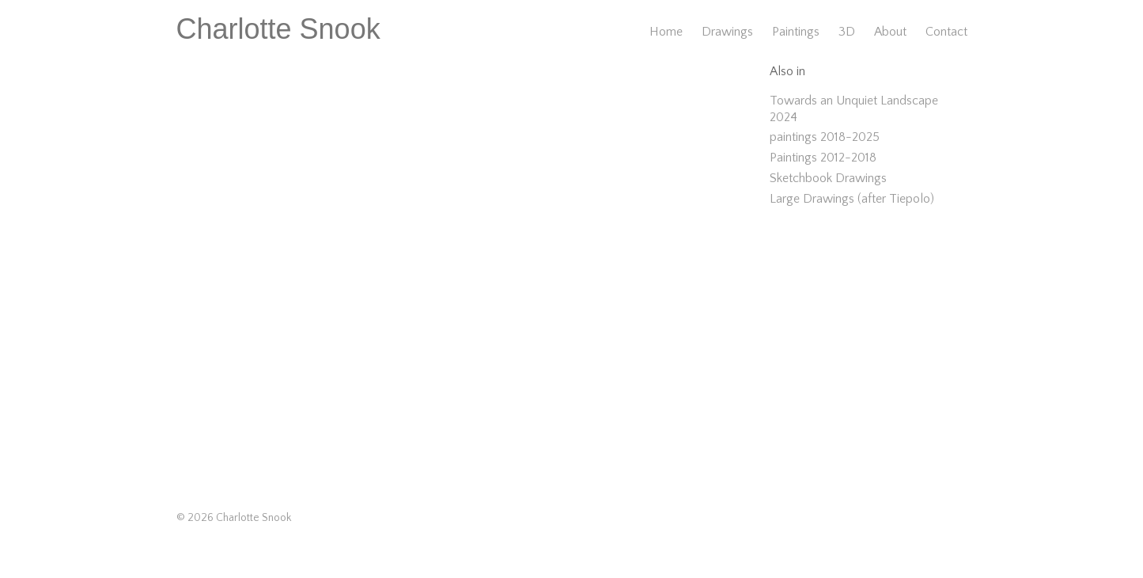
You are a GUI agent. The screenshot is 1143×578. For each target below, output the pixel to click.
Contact (946, 32)
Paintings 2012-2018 (823, 157)
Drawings (727, 32)
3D (846, 32)
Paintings (795, 32)
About (890, 32)
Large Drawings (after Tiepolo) (852, 199)
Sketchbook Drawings (828, 178)
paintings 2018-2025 (825, 137)
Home (666, 32)
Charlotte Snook (278, 29)
